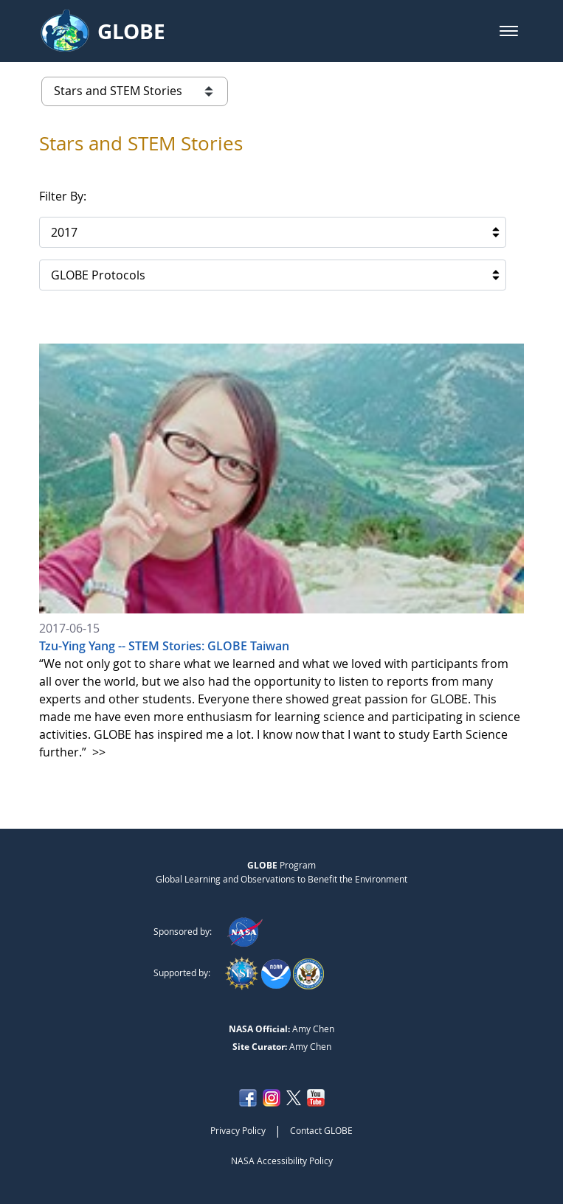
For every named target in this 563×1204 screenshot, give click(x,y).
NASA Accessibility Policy (282, 1160)
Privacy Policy (238, 1130)
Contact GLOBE (321, 1130)
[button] (508, 31)
